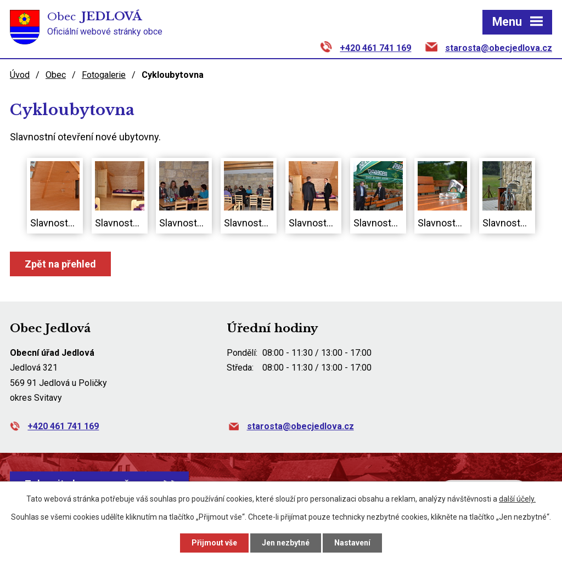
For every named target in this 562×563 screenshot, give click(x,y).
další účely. (517, 498)
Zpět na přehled (60, 264)
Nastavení (352, 542)
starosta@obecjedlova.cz (498, 48)
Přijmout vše (214, 542)
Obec (56, 75)
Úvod (20, 75)
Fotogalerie (104, 75)
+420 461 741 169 (375, 48)
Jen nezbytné (286, 542)
